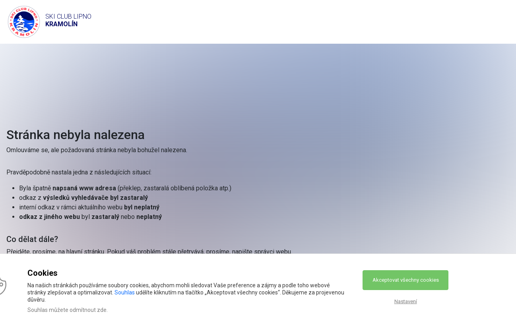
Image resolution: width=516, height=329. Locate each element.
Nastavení (405, 301)
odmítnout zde (88, 310)
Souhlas (124, 292)
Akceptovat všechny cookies (405, 280)
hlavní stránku (85, 251)
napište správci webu (261, 251)
